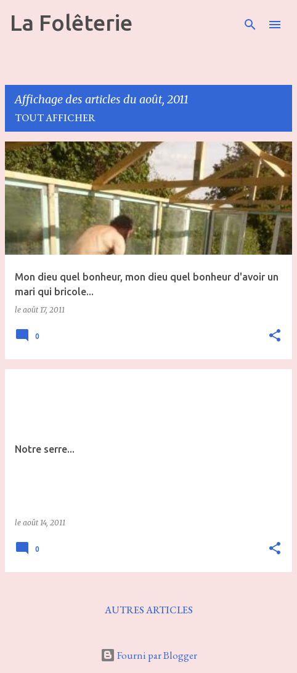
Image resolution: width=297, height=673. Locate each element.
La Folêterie (71, 22)
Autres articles (149, 609)
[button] (274, 336)
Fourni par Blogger (148, 655)
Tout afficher (55, 117)
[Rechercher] (250, 24)
